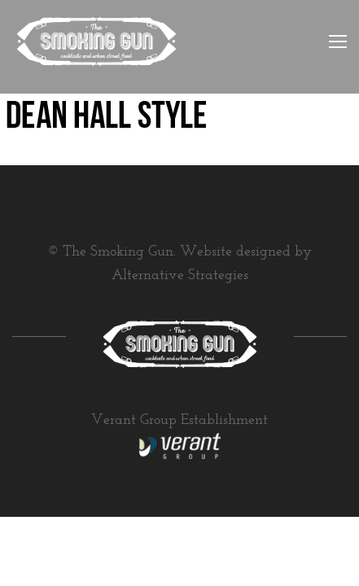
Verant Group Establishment (179, 420)
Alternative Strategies (180, 276)
